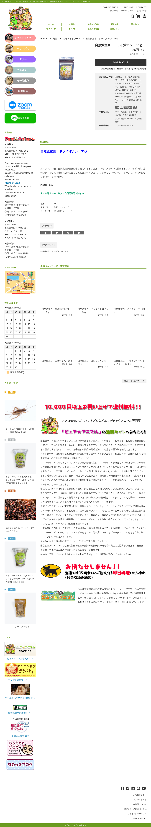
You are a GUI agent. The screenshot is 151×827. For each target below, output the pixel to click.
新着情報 (114, 24)
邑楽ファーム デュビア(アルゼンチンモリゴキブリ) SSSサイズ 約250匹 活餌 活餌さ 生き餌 (20, 480)
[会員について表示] (143, 16)
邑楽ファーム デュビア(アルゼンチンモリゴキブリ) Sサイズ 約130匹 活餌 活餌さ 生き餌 (20, 578)
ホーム (51, 24)
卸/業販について (139, 804)
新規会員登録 (93, 29)
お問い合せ (114, 29)
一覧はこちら (134, 381)
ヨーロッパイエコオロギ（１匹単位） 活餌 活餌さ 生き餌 (20, 430)
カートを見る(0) (126, 69)
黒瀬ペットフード (71, 38)
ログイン (72, 29)
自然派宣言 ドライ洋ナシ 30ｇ (54, 251)
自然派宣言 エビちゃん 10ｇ (57, 360)
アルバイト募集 (139, 800)
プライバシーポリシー (137, 814)
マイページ (51, 29)
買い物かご (136, 24)
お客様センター (139, 795)
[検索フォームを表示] (132, 16)
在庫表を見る (109, 68)
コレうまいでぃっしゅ (20, 626)
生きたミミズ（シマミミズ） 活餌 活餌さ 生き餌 (20, 529)
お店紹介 (72, 24)
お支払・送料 (93, 24)
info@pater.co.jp (12, 183)
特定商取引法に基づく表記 (135, 809)
